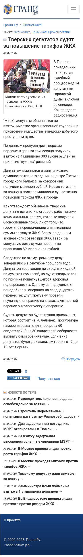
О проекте (12, 520)
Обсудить (70, 359)
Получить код (48, 379)
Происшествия (59, 32)
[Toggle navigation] (73, 9)
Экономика (32, 25)
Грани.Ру (10, 25)
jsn (27, 545)
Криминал (39, 32)
